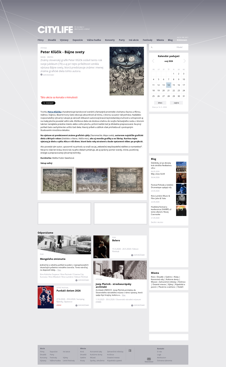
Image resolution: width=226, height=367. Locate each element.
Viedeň (180, 287)
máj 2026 (168, 61)
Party (122, 39)
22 (174, 90)
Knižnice (182, 282)
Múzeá (154, 282)
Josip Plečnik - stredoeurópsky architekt (113, 285)
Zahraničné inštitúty (167, 282)
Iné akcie (134, 39)
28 (168, 96)
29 (174, 96)
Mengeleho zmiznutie (52, 258)
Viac (59, 270)
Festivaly (147, 39)
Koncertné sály (157, 279)
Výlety (170, 284)
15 (174, 85)
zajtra (176, 102)
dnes (160, 102)
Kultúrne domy (172, 279)
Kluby (176, 276)
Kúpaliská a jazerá (114, 360)
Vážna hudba (94, 39)
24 (184, 90)
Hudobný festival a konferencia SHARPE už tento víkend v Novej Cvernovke (161, 210)
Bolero (116, 240)
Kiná (153, 276)
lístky (58, 305)
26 (158, 96)
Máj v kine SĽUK (158, 174)
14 (168, 85)
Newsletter (149, 361)
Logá (159, 354)
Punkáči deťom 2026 (68, 290)
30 (179, 96)
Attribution (161, 357)
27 (163, 96)
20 (163, 90)
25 (153, 96)
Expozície (78, 39)
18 (153, 90)
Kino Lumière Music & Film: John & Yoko (160, 197)
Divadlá (52, 39)
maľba (43, 57)
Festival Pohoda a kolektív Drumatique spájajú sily (162, 186)
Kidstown (182, 39)
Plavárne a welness (167, 287)
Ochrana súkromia (164, 360)
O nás (159, 351)
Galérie (168, 276)
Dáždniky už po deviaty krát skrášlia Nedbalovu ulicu (161, 165)
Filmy (41, 39)
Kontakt (160, 348)
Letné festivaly (69, 360)
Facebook (130, 350)
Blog (170, 39)
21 (168, 90)
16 (179, 85)
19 (158, 90)
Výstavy (64, 39)
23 (179, 90)
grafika (50, 57)
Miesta (160, 39)
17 (184, 85)
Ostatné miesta (159, 284)
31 (184, 96)
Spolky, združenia (97, 360)
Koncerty (110, 39)
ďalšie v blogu (157, 222)
